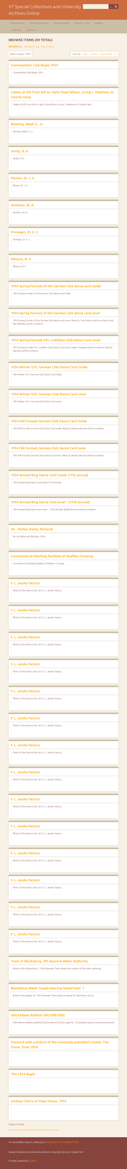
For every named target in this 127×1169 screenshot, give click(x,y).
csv (16, 1130)
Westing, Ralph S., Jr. (27, 124)
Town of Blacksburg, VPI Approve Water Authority (49, 961)
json (40, 1130)
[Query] (100, 6)
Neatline (99, 23)
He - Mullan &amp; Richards (32, 529)
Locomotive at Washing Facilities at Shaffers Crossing (52, 556)
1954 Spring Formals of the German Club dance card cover (55, 313)
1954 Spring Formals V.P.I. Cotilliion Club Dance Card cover (56, 340)
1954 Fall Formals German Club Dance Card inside (49, 421)
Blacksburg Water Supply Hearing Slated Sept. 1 (47, 988)
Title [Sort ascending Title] (85, 54)
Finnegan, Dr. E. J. (24, 232)
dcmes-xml (31, 1130)
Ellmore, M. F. (21, 259)
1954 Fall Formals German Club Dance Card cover (48, 448)
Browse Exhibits (61, 23)
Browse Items (18, 23)
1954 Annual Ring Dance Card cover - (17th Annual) (50, 502)
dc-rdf (22, 1130)
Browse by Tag (31, 46)
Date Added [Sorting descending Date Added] (107, 54)
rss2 (57, 1130)
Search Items (47, 46)
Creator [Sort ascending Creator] (94, 54)
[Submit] (115, 6)
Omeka (32, 1161)
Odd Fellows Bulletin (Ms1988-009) (38, 1015)
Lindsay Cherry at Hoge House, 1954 (39, 1101)
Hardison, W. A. (22, 205)
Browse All (15, 46)
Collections (16, 30)
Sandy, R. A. (20, 151)
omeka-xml (48, 1130)
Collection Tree (81, 23)
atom (11, 1130)
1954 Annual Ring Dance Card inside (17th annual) (49, 475)
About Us (31, 30)
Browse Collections (39, 23)
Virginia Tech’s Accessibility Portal (62, 1142)
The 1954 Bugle (23, 1074)
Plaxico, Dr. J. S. (23, 178)
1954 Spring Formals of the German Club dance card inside (56, 286)
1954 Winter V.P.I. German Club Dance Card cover (49, 394)
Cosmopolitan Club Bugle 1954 (34, 65)
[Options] (110, 6)
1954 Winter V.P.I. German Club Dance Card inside (49, 367)
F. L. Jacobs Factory (25, 583)
